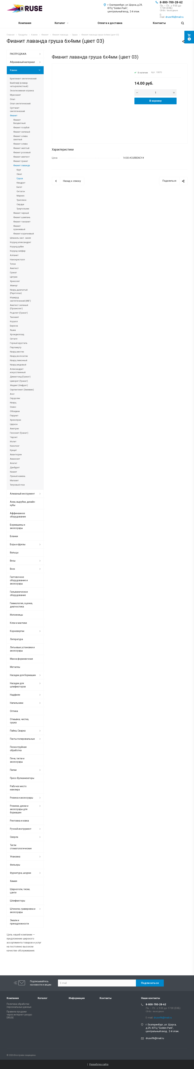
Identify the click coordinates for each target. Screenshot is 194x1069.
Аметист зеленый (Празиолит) (19, 307)
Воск (12, 569)
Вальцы (14, 552)
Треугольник (23, 208)
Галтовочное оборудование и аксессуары (19, 580)
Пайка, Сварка (18, 730)
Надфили (15, 694)
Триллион (21, 200)
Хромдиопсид (17, 334)
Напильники (16, 703)
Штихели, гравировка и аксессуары (22, 910)
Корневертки (17, 631)
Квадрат (21, 182)
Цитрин (13, 277)
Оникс (13, 407)
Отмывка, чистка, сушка (19, 721)
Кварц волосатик (19, 356)
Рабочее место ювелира (18, 788)
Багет (19, 187)
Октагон (21, 191)
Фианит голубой (21, 127)
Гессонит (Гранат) (19, 433)
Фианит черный (21, 213)
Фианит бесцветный (19, 121)
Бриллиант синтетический (23, 78)
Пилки (13, 770)
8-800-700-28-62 (171, 2)
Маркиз (20, 195)
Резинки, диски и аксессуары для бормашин (19, 809)
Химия (13, 881)
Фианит (13, 115)
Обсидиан (15, 411)
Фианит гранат (20, 161)
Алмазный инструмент (22, 493)
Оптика (14, 711)
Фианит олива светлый (20, 138)
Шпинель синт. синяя (20, 238)
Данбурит (15, 467)
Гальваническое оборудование (19, 593)
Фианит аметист (21, 157)
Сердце (20, 204)
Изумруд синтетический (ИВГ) (20, 299)
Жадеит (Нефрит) (19, 385)
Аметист (14, 268)
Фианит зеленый (21, 132)
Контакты (159, 23)
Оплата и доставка (110, 23)
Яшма (13, 330)
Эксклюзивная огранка (22, 90)
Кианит (13, 472)
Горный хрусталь (18, 343)
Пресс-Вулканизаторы (22, 778)
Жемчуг (14, 285)
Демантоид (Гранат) (20, 376)
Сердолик (15, 398)
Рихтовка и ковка (19, 820)
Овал (19, 174)
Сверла (14, 837)
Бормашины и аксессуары (17, 526)
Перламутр (15, 347)
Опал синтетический (20, 103)
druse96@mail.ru (155, 1038)
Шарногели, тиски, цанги (20, 891)
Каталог (61, 23)
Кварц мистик (17, 351)
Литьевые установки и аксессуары (22, 649)
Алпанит (14, 255)
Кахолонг (14, 446)
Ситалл (13, 338)
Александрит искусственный (18, 371)
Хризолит (15, 281)
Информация (77, 998)
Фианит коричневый (23, 233)
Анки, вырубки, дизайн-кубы (23, 503)
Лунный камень (17, 476)
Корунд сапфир (18, 251)
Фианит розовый (22, 152)
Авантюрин (16, 454)
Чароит (14, 437)
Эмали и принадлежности (19, 922)
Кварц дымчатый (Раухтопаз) (19, 291)
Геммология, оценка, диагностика (21, 605)
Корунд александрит (20, 242)
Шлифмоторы (17, 900)
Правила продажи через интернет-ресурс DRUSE (19, 1014)
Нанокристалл (17, 259)
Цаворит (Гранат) (19, 381)
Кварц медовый (18, 364)
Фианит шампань (21, 217)
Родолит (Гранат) (19, 313)
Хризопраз (15, 420)
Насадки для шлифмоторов (18, 685)
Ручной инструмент (20, 828)
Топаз (13, 264)
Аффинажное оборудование (18, 515)
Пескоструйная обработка (18, 749)
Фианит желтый (21, 148)
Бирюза (14, 326)
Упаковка (15, 856)
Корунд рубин (17, 246)
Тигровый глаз (17, 485)
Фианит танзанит (22, 221)
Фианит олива (20, 144)
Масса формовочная (21, 659)
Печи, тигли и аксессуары (17, 760)
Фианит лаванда (21, 165)
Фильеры (15, 864)
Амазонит (15, 459)
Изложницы (16, 614)
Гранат (13, 272)
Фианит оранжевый (19, 228)
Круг (19, 169)
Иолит (13, 441)
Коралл (14, 321)
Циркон (14, 424)
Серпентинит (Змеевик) (22, 389)
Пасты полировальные (22, 739)
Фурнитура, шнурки (20, 873)
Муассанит (15, 95)
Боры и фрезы (17, 544)
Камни (13, 70)
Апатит (13, 463)
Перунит (14, 415)
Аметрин (14, 428)
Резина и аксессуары (21, 797)
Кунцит (13, 450)
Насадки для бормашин (23, 675)
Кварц (13, 402)
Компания (24, 23)
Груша (20, 178)
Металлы (15, 667)
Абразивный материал (22, 62)
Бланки (14, 536)
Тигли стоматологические (21, 847)
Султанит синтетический (17, 109)
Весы (12, 560)
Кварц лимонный (18, 360)
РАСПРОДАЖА (18, 54)
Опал (12, 99)
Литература (16, 639)
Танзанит (14, 317)
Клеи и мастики (18, 623)
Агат (12, 394)
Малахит (14, 480)
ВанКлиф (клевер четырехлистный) (19, 84)
